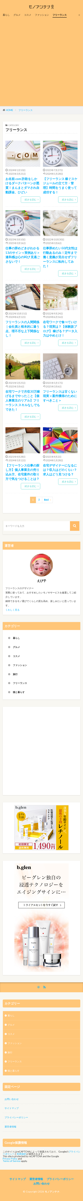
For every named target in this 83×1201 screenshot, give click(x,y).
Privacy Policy (10, 1158)
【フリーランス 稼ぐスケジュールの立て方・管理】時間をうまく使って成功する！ (60, 185)
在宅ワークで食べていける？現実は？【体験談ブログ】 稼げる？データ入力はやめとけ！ (60, 328)
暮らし (6, 14)
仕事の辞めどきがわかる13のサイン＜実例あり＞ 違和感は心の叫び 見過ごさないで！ (22, 254)
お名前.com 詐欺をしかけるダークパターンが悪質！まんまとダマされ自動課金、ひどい (22, 185)
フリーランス (60, 14)
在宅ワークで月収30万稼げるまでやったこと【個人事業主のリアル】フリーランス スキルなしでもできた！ (22, 400)
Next (46, 499)
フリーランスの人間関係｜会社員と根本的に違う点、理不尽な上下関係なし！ (22, 328)
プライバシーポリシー (16, 1117)
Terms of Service (11, 1161)
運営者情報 (10, 1126)
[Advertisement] (41, 61)
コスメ (27, 14)
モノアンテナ (52, 1191)
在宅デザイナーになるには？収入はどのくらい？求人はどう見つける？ (60, 470)
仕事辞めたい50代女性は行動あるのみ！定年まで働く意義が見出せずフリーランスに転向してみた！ (60, 257)
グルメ (16, 14)
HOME (9, 110)
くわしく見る (12, 609)
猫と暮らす (19, 692)
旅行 (15, 674)
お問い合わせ (12, 1099)
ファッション (42, 14)
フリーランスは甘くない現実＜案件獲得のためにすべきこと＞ (60, 396)
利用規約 (21, 1153)
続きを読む (30, 199)
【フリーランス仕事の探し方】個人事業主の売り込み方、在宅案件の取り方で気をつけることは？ (22, 472)
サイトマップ (12, 1108)
